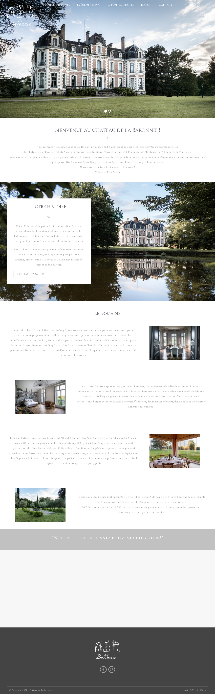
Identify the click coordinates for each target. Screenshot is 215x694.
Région (146, 5)
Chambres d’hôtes (121, 5)
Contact (165, 5)
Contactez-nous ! (30, 274)
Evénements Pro (88, 5)
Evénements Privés (56, 5)
